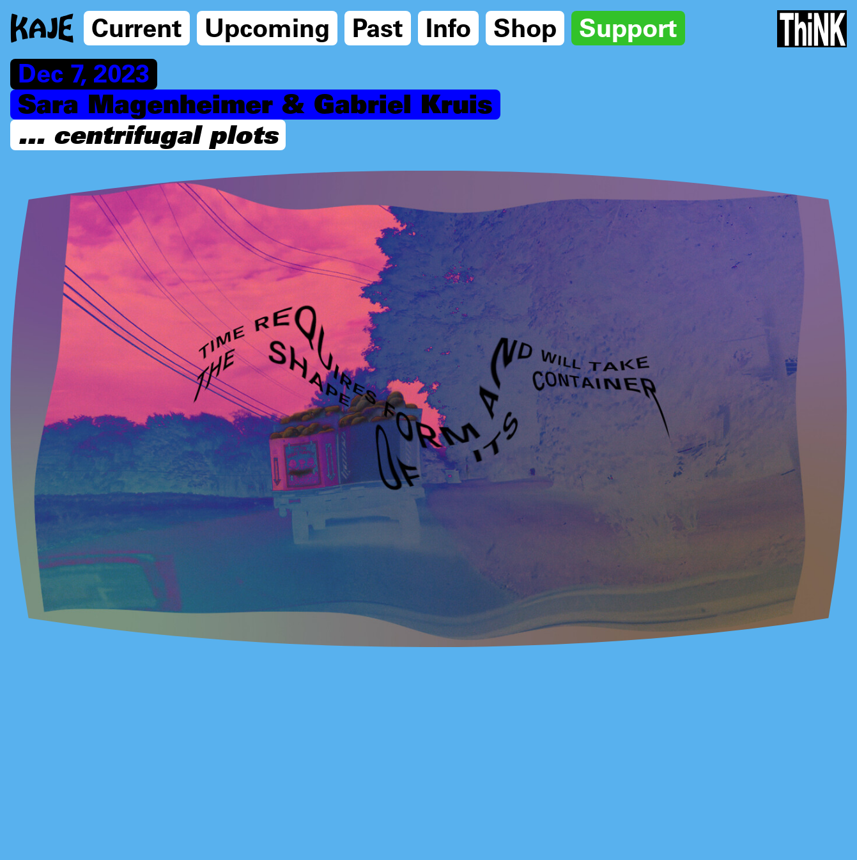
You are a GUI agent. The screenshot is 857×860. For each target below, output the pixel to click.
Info (448, 27)
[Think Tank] (812, 28)
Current (136, 27)
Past (377, 27)
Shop (525, 27)
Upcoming (267, 27)
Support (628, 27)
